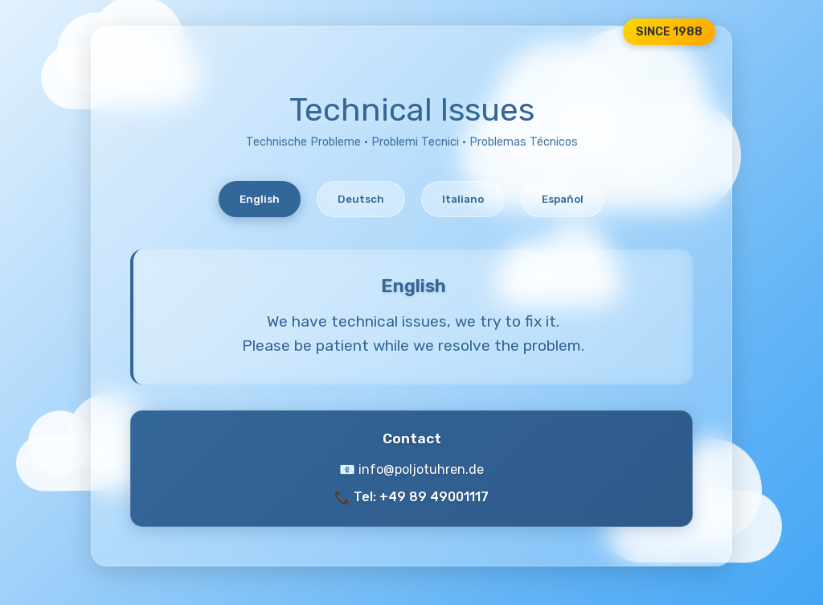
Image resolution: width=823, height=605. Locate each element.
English (260, 199)
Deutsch (361, 199)
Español (562, 199)
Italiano (463, 199)
